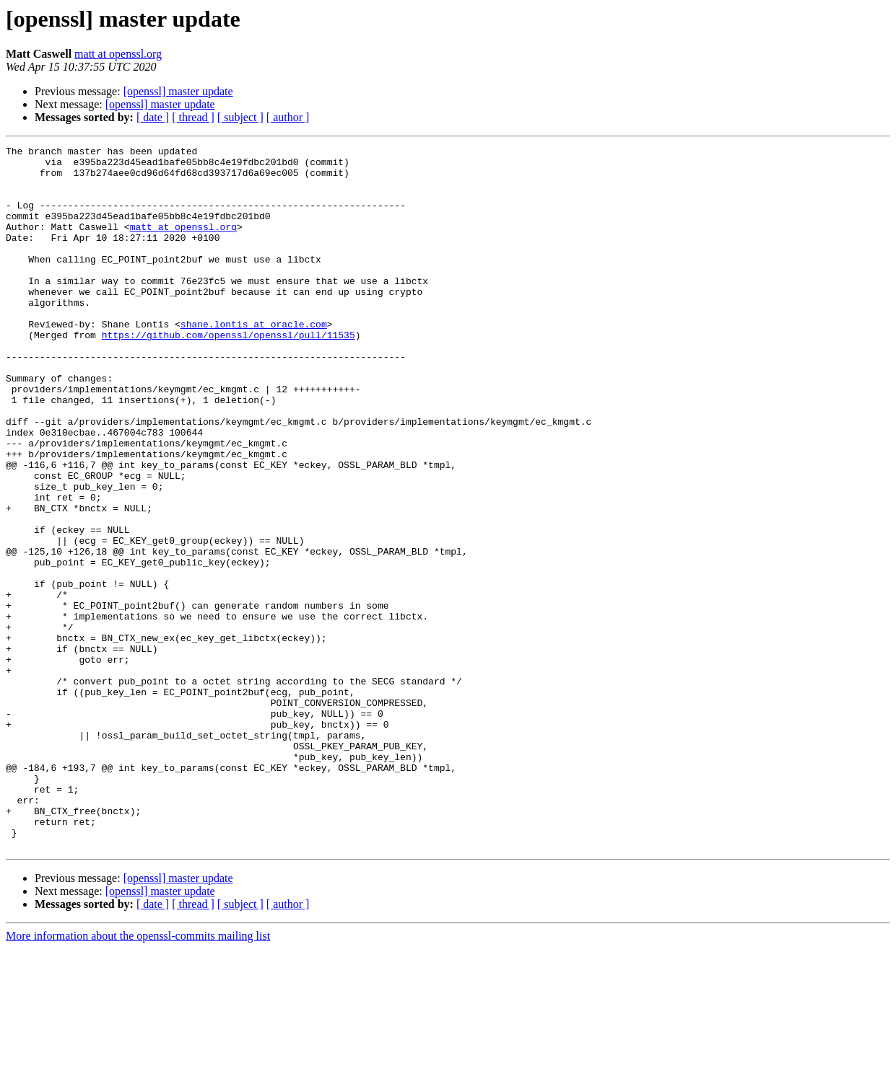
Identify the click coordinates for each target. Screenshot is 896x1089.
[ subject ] (240, 117)
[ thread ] (193, 117)
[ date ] (152, 117)
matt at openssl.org (118, 54)
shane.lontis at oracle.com (253, 360)
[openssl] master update (178, 91)
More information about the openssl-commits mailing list (138, 1076)
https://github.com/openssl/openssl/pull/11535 (228, 373)
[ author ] (288, 117)
